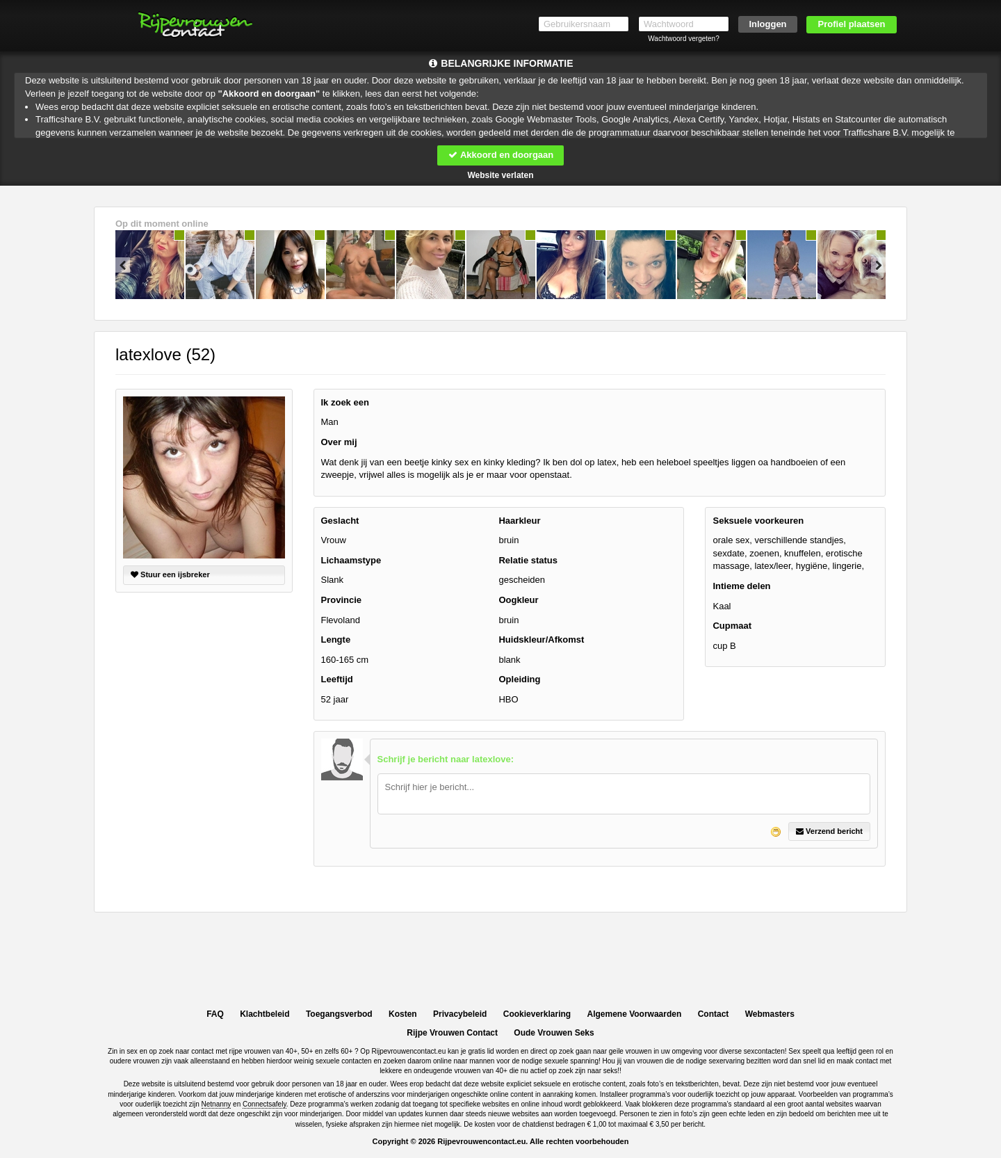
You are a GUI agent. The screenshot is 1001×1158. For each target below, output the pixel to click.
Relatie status (528, 560)
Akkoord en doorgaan (500, 155)
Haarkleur (519, 520)
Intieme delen (741, 586)
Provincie (341, 600)
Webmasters (770, 1014)
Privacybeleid (460, 1014)
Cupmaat (732, 625)
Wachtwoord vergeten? (683, 38)
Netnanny (216, 1104)
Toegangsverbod (339, 1014)
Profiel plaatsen (852, 24)
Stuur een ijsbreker (170, 574)
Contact (713, 1014)
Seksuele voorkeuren (758, 520)
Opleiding (519, 679)
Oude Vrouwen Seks (554, 1033)
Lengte (336, 639)
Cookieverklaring (537, 1014)
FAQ (215, 1014)
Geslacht (340, 520)
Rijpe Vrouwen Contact (452, 1033)
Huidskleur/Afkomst (541, 639)
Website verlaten (500, 175)
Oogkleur (518, 600)
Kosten (403, 1014)
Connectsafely (264, 1104)
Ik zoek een (345, 402)
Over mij (339, 442)
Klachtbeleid (264, 1014)
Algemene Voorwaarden (634, 1014)
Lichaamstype (351, 560)
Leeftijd (337, 679)
